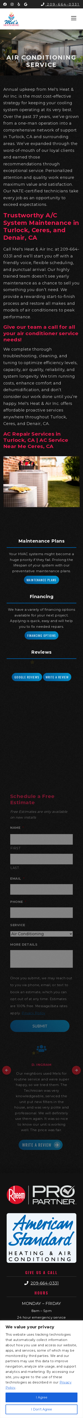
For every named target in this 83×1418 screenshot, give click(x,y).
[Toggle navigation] (74, 18)
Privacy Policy (33, 1013)
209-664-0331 (60, 4)
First (15, 848)
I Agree (41, 1397)
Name (17, 828)
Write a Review (57, 677)
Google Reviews (26, 677)
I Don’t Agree (41, 1409)
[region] (41, 1369)
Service (17, 925)
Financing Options (41, 635)
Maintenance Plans (41, 580)
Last (14, 868)
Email (17, 879)
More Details (23, 945)
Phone (18, 902)
